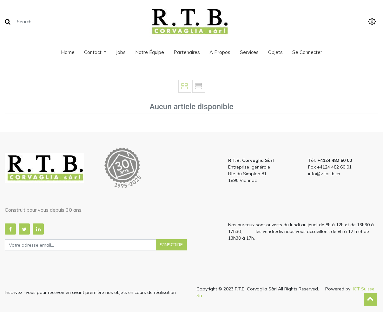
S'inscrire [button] (171, 245)
